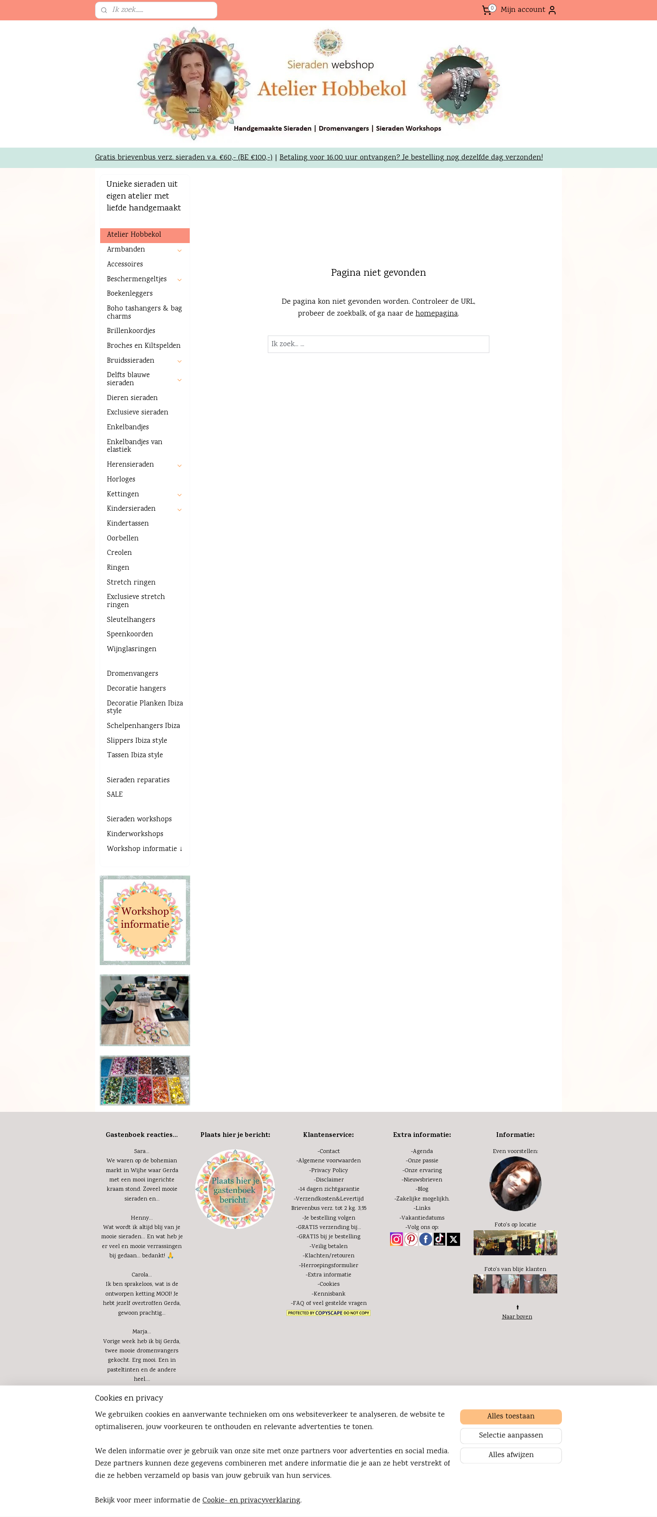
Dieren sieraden (132, 398)
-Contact (328, 1152)
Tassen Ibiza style (135, 755)
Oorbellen (123, 539)
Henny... (142, 1218)
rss (329, 1501)
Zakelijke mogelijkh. (423, 1199)
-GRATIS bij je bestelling (328, 1237)
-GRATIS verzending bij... (328, 1227)
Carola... (142, 1275)
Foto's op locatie (515, 1225)
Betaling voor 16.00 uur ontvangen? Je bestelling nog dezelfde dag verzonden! (411, 157)
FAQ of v (304, 1303)
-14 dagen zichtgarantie (328, 1189)
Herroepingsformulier (329, 1266)
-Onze (413, 1161)
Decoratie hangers (136, 689)
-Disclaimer (329, 1180)
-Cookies (328, 1284)
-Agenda (422, 1152)
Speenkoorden (130, 635)
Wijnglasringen (132, 649)
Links (423, 1208)
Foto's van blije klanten (515, 1269)
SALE (115, 795)
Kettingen (145, 495)
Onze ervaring (423, 1171)
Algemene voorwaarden (329, 1161)
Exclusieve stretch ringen (136, 601)
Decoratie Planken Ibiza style (145, 708)
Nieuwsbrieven (423, 1180)
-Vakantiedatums (421, 1218)
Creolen (119, 553)
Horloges (121, 480)
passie (429, 1161)
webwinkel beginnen (403, 1501)
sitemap (315, 1501)
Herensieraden (145, 465)
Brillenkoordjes (131, 331)
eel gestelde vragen (341, 1303)
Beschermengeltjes (145, 279)
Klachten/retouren (329, 1256)
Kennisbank (329, 1294)
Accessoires (125, 265)
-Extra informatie (328, 1275)
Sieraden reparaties (138, 780)
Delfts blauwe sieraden (145, 379)
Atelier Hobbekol (134, 235)
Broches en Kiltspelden (144, 346)
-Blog (422, 1189)
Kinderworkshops (135, 834)
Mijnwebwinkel (467, 1501)
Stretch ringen (131, 583)
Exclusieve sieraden (137, 413)
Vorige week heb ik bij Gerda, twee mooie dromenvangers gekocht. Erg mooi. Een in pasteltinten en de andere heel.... (141, 1361)
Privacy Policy (329, 1171)
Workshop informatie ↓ (145, 849)
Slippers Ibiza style (137, 741)
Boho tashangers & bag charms (144, 313)
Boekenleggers (130, 294)
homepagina (437, 313)
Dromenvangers (132, 674)
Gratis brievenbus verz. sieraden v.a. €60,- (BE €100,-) (183, 157)
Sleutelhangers (131, 620)
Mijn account (529, 10)
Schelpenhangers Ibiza (143, 726)
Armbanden (145, 250)
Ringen (118, 568)
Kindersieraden (145, 509)
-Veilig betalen (328, 1247)
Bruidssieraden (145, 361)
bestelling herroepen (357, 1501)
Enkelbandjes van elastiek (135, 446)
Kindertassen (128, 524)
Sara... (141, 1152)
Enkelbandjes (128, 428)
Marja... (141, 1332)
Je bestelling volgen (329, 1218)
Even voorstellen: (515, 1152)
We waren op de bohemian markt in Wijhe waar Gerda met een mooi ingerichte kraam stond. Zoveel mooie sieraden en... (142, 1180)
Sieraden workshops (139, 819)
